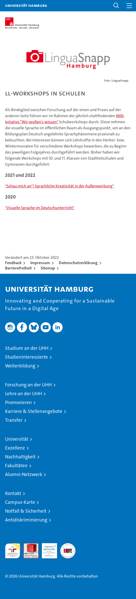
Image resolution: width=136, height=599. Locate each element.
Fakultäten (16, 465)
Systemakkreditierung (67, 545)
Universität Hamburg (26, 5)
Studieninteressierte (26, 357)
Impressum (40, 262)
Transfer (13, 420)
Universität (16, 439)
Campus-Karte (20, 502)
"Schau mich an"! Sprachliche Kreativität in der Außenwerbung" (59, 186)
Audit (28, 545)
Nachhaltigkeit (20, 457)
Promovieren (18, 402)
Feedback (13, 262)
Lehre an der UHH (23, 393)
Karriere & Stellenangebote (33, 411)
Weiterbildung (20, 366)
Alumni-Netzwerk (23, 474)
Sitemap (48, 268)
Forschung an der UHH (28, 385)
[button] (116, 5)
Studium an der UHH (26, 348)
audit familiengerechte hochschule (12, 550)
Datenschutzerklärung (78, 262)
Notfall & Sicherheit (25, 511)
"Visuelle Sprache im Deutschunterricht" (39, 207)
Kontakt (13, 493)
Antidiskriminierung (26, 520)
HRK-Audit (46, 548)
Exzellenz (15, 448)
